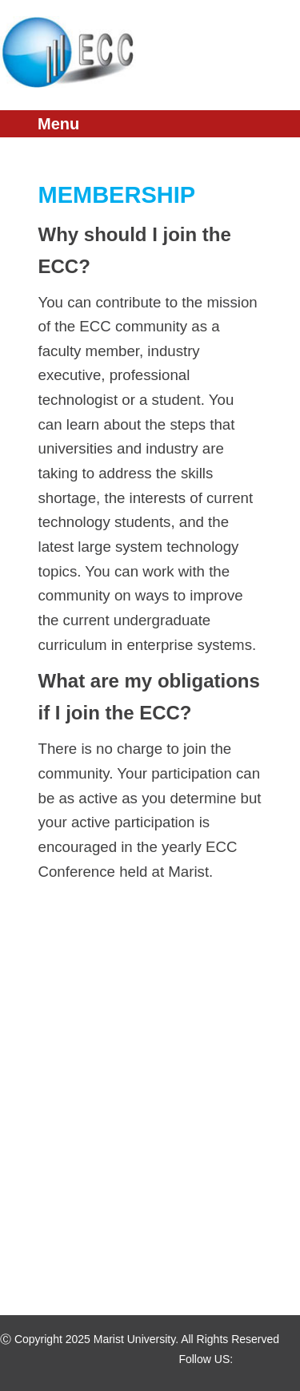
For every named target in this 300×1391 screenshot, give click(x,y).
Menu (58, 124)
